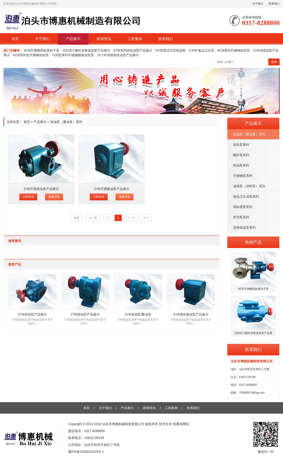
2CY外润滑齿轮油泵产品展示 (118, 55)
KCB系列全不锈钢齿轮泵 (31, 55)
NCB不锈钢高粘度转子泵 (42, 50)
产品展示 (73, 39)
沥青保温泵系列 (244, 227)
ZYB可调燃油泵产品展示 (111, 189)
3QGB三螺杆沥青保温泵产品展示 (86, 50)
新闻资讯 (104, 39)
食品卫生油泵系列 (246, 196)
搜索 (274, 62)
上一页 (93, 217)
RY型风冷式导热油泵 (171, 50)
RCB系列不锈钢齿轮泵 (233, 50)
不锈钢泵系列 (242, 176)
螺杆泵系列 (241, 155)
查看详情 (54, 197)
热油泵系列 (241, 165)
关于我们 (257, 3)
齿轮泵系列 (241, 144)
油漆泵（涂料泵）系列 (249, 186)
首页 (15, 39)
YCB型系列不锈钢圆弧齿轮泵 (73, 55)
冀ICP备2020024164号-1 (86, 451)
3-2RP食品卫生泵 (201, 50)
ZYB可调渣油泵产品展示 (41, 189)
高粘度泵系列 (242, 207)
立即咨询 (28, 197)
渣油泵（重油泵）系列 (249, 134)
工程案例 (134, 39)
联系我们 (274, 3)
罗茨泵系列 (241, 217)
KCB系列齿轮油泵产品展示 (132, 50)
